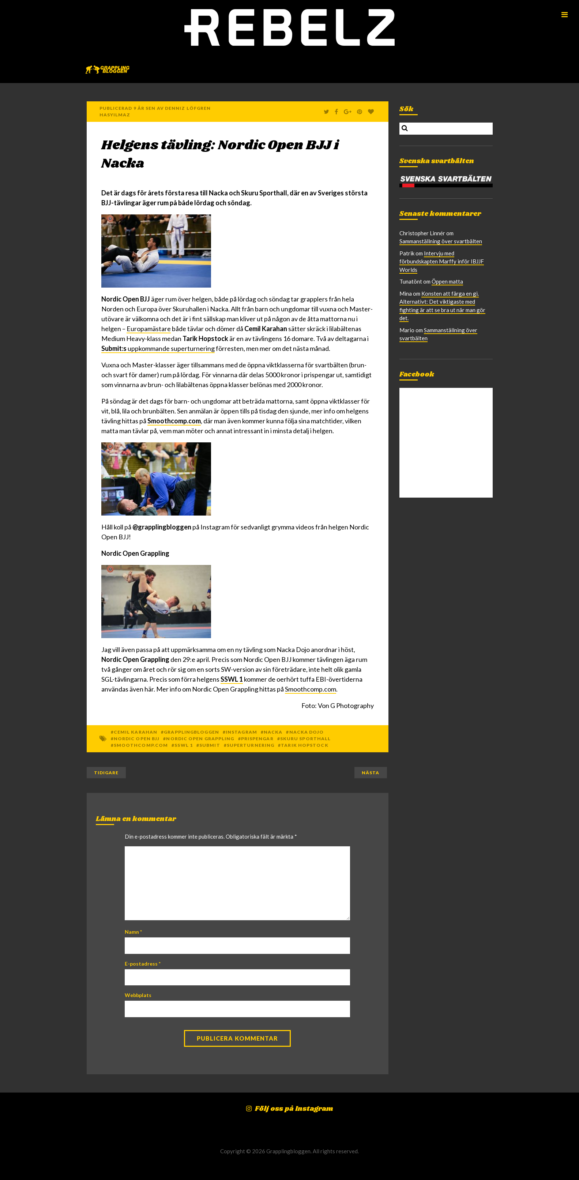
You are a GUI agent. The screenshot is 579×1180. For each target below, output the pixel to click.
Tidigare (106, 772)
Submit (209, 745)
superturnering (250, 745)
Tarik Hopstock (304, 745)
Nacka (273, 732)
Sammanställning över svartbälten (440, 241)
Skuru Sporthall (305, 738)
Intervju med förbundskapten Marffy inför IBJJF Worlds (441, 261)
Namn (133, 932)
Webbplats (138, 995)
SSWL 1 (232, 679)
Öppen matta (447, 281)
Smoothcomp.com (174, 421)
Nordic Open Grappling (200, 738)
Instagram (241, 732)
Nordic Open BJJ (137, 738)
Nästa (371, 772)
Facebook (416, 374)
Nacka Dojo (306, 732)
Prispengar (257, 738)
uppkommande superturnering (158, 348)
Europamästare (149, 329)
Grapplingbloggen (191, 732)
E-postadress (143, 963)
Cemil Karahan (135, 732)
